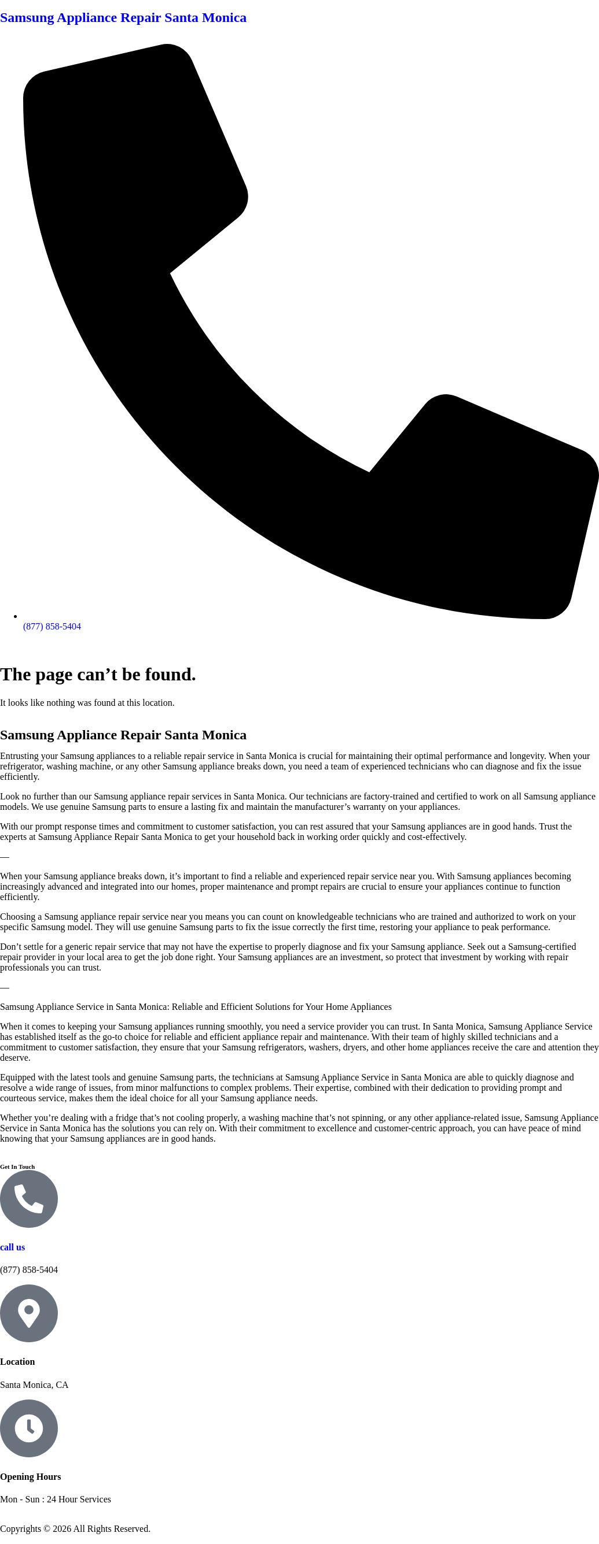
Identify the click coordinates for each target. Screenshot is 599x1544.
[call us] (29, 1199)
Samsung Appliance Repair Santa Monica (123, 17)
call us (12, 1247)
